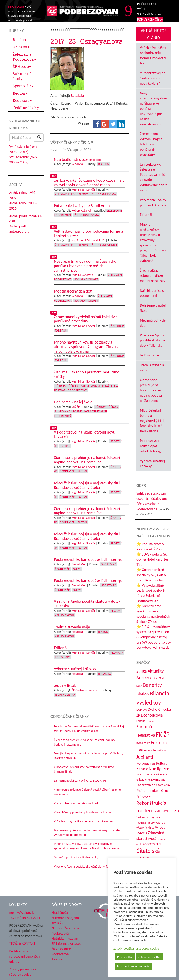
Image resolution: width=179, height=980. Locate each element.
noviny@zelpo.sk (21, 912)
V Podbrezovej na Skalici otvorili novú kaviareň (83, 821)
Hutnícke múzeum (65, 938)
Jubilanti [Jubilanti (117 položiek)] (144, 757)
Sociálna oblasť (86, 279)
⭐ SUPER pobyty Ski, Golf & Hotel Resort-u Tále (152, 559)
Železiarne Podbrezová (24, 56)
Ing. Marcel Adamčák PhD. (88, 240)
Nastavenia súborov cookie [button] (133, 966)
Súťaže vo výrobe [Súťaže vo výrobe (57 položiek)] (149, 817)
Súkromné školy (22, 76)
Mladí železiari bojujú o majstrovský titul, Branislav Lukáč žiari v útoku (152, 420)
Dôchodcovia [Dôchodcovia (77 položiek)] (152, 715)
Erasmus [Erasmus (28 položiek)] (151, 720)
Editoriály (62, 657)
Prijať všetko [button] (124, 957)
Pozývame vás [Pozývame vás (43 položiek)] (156, 780)
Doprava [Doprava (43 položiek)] (141, 710)
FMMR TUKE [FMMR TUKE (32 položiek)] (143, 743)
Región (20, 93)
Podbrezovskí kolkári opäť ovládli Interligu (151, 446)
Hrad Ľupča (60, 912)
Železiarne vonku (104, 245)
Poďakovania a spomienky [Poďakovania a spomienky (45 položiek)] (153, 785)
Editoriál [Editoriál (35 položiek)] (141, 720)
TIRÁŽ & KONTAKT (22, 943)
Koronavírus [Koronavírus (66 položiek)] (145, 763)
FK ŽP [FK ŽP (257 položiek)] (163, 734)
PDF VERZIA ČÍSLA (150, 19)
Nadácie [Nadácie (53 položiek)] (142, 769)
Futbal (65, 446)
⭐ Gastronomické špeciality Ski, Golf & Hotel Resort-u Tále (151, 575)
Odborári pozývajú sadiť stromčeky (76, 857)
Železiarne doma (103, 194)
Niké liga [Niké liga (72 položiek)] (156, 768)
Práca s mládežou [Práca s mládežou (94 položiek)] (152, 790)
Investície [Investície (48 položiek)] (159, 750)
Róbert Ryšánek (81, 210)
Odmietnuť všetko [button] (149, 957)
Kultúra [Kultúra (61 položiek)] (161, 763)
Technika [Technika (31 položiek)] (141, 822)
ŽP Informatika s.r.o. (66, 943)
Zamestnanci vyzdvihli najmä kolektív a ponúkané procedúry (151, 144)
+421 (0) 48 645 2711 (25, 918)
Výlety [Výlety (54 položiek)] (149, 827)
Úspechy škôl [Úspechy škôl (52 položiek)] (152, 844)
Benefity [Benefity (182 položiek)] (152, 684)
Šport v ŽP (23, 85)
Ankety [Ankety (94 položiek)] (142, 677)
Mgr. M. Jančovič (82, 275)
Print (83, 124)
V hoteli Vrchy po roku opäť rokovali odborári (82, 812)
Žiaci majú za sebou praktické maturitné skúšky (152, 275)
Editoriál (146, 214)
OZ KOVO (21, 46)
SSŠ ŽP (76, 407)
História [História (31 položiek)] (148, 750)
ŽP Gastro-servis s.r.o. (85, 690)
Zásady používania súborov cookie (136, 948)
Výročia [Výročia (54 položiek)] (141, 833)
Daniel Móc (79, 564)
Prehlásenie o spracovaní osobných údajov (24, 956)
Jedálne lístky (26, 107)
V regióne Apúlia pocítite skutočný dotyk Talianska (85, 866)
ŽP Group (22, 66)
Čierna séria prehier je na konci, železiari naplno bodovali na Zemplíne (151, 390)
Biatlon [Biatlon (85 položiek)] (142, 694)
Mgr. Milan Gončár (83, 190)
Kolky (77, 569)
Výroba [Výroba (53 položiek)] (160, 827)
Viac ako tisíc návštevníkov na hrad (76, 803)
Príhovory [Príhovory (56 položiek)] (143, 796)
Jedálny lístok (149, 355)
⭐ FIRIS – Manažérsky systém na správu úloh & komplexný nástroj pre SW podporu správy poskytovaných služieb (153, 636)
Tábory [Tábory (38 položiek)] (150, 822)
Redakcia (22, 100)
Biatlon (19, 39)
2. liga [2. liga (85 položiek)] (141, 671)
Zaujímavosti (64, 615)
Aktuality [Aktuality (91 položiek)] (156, 671)
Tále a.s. (61, 330)
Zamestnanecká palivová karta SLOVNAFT (80, 781)
